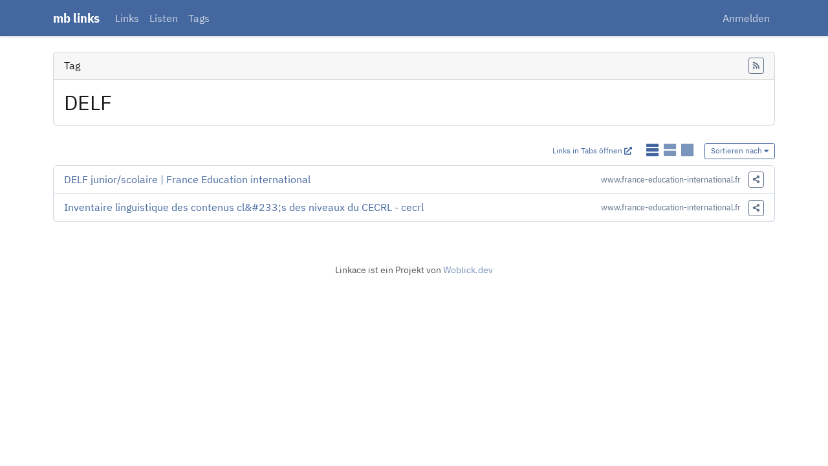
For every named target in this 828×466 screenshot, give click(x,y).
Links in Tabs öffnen (592, 150)
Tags (199, 18)
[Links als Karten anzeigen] (687, 150)
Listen (163, 18)
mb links (76, 18)
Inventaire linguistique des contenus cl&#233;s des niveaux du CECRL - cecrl (244, 207)
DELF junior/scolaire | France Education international (187, 179)
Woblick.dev (468, 270)
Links (127, 18)
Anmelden (746, 18)
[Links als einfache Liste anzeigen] (653, 150)
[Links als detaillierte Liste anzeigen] (671, 150)
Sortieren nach (740, 150)
